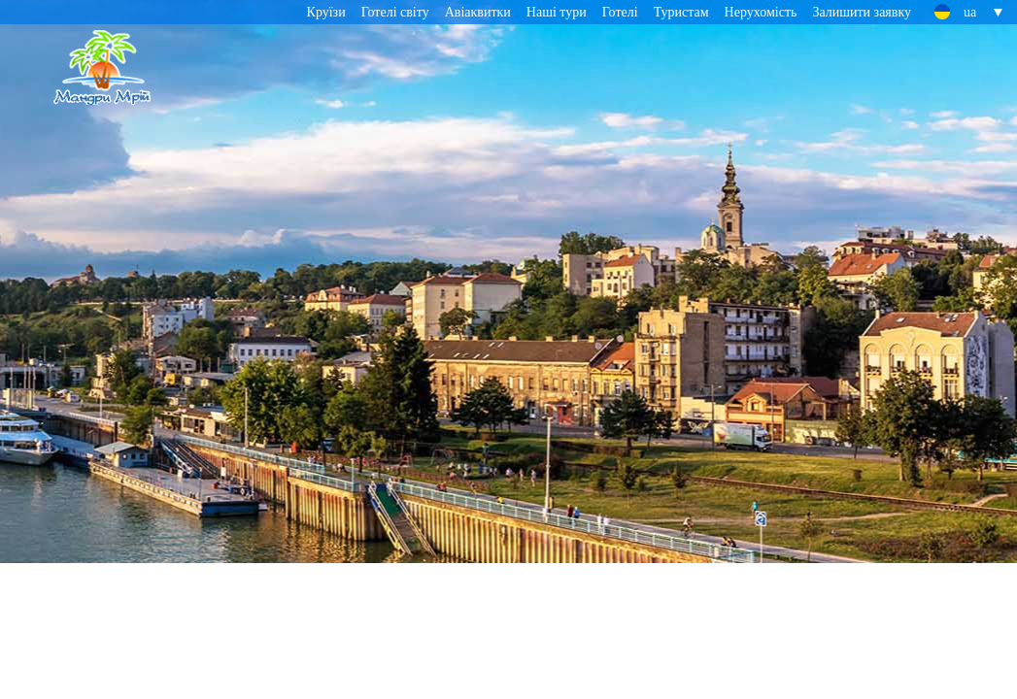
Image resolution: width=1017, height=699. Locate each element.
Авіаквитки (478, 12)
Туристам (681, 12)
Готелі (620, 12)
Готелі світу (395, 12)
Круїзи (326, 12)
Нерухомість (761, 12)
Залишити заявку (861, 12)
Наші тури (556, 12)
